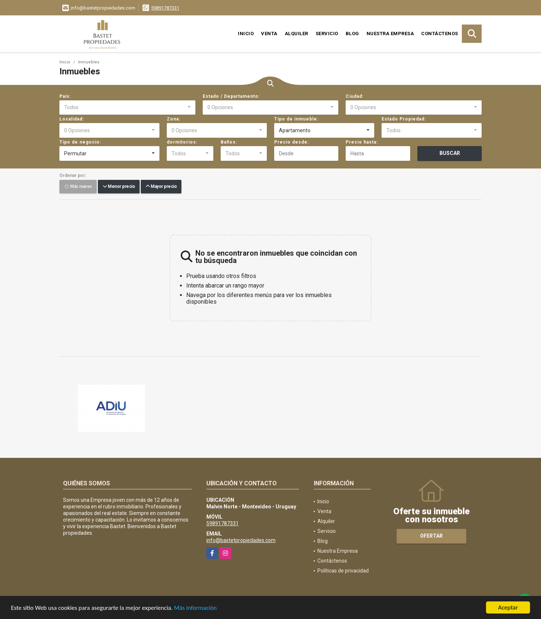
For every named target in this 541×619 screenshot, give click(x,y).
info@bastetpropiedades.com (241, 540)
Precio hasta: (362, 142)
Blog (352, 33)
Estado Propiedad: (404, 119)
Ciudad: (355, 96)
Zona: (173, 119)
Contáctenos (439, 33)
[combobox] (127, 107)
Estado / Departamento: (231, 96)
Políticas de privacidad (343, 571)
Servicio (327, 33)
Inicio (246, 33)
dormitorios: (182, 142)
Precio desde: (291, 142)
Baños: (229, 142)
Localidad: (71, 119)
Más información (195, 608)
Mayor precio (161, 186)
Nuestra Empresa (390, 33)
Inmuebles (88, 62)
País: (65, 96)
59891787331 (165, 8)
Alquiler (296, 33)
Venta (269, 33)
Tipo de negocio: (80, 142)
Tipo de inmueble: (296, 119)
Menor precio (119, 186)
